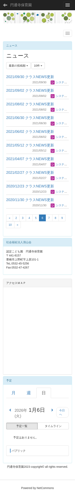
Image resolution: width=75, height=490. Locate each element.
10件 (38, 65)
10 (10, 224)
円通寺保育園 (21, 5)
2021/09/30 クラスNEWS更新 (30, 77)
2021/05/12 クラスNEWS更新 (30, 145)
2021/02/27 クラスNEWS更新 (30, 173)
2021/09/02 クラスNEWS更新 (30, 90)
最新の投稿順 (18, 65)
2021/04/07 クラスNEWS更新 (30, 159)
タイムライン (53, 426)
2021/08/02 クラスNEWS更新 (30, 104)
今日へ (62, 412)
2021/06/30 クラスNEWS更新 (30, 118)
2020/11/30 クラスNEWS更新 (30, 200)
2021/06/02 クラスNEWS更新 (30, 132)
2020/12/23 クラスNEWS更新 (30, 186)
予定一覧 (21, 426)
